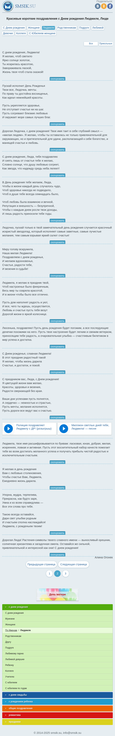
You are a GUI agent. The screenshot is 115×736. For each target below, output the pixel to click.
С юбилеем (11, 682)
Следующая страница (73, 564)
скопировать (57, 79)
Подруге (84, 27)
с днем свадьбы (18, 695)
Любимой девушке (14, 659)
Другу (8, 642)
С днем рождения (14, 613)
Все (91, 43)
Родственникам (66, 27)
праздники (14, 721)
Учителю (9, 676)
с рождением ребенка (21, 701)
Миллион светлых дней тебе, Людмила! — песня (90, 427)
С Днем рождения (14, 27)
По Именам (11, 630)
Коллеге (21, 33)
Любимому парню (14, 653)
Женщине (34, 27)
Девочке (8, 33)
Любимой (98, 27)
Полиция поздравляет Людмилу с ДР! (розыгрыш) (34, 427)
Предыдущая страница (41, 564)
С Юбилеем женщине (42, 33)
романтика (14, 715)
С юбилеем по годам (16, 688)
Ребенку (9, 665)
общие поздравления (20, 708)
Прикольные (105, 43)
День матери (57, 594)
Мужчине (10, 618)
